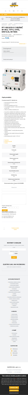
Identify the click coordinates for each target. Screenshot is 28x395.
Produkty (10, 23)
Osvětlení (14, 293)
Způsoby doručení (14, 315)
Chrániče (14, 24)
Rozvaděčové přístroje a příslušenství (14, 297)
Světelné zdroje (14, 300)
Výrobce (6, 142)
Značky (15, 351)
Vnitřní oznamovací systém (14, 336)
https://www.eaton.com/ (8, 217)
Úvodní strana (4, 23)
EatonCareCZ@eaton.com (8, 216)
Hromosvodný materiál (14, 285)
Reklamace (14, 320)
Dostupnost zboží (14, 317)
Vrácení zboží (14, 322)
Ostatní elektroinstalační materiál (14, 292)
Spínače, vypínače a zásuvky (14, 298)
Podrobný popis (22, 43)
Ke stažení (14, 334)
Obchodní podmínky (14, 319)
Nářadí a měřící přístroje (14, 290)
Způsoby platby (14, 314)
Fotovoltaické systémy (14, 283)
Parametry (6, 139)
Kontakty (15, 355)
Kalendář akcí (14, 338)
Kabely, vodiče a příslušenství (14, 287)
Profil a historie (14, 333)
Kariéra (14, 341)
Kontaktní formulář (8, 141)
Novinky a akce (14, 339)
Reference (15, 348)
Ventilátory (14, 305)
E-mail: (14, 247)
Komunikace (14, 288)
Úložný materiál (14, 303)
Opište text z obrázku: (14, 251)
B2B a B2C (15, 353)
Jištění (9, 24)
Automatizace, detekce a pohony (14, 282)
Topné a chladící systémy (14, 302)
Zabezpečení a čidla (14, 307)
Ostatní (15, 229)
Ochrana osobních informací (14, 324)
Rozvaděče (14, 295)
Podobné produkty (15, 227)
